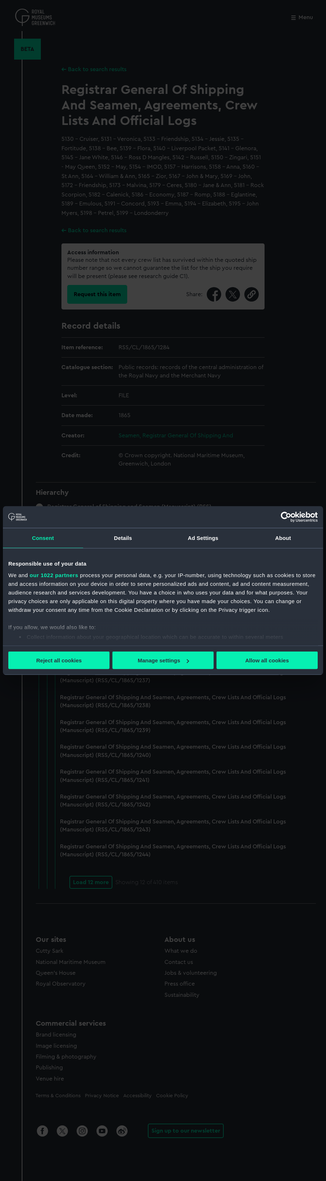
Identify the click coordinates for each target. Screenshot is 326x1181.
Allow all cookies (267, 660)
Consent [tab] (43, 538)
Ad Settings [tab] (203, 538)
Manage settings (163, 660)
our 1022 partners (54, 575)
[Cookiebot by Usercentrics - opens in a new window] (286, 517)
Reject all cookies (59, 660)
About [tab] (283, 538)
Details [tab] (123, 538)
